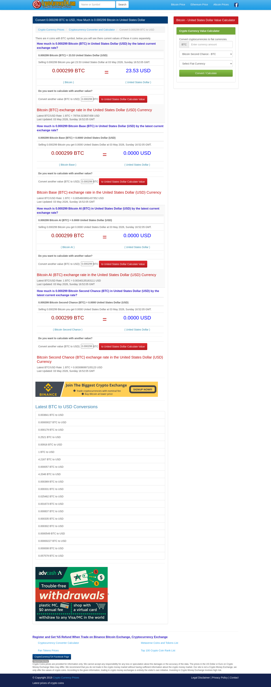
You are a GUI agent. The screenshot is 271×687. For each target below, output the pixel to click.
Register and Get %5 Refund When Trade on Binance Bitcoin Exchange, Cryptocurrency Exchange (100, 637)
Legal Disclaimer (200, 677)
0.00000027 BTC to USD (52, 422)
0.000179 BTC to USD (50, 429)
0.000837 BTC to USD (50, 511)
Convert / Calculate (206, 73)
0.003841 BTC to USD (50, 414)
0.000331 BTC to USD (50, 489)
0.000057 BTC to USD (50, 466)
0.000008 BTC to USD (50, 548)
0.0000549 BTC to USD (51, 533)
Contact (234, 677)
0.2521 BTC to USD (49, 437)
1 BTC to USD (46, 452)
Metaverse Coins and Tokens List (159, 642)
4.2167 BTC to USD (49, 459)
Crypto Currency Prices (66, 677)
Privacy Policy (220, 677)
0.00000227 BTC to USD (52, 540)
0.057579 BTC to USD (50, 555)
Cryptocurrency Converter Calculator (58, 642)
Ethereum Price (199, 4)
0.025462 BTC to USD (50, 496)
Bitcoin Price (178, 4)
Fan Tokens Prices (48, 650)
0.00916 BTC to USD (50, 444)
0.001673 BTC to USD (50, 503)
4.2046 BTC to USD (49, 474)
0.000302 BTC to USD (50, 526)
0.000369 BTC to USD (50, 481)
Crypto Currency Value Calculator (199, 30)
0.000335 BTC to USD (50, 518)
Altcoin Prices (221, 4)
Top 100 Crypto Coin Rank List (158, 650)
